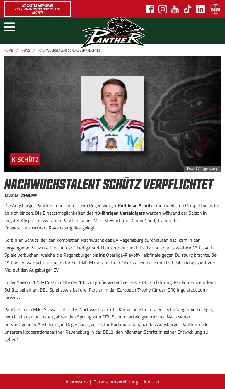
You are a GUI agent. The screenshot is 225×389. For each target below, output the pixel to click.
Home (8, 50)
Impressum (77, 381)
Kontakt (152, 381)
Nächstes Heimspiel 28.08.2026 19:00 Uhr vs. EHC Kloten (37, 9)
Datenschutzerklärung (115, 381)
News (25, 50)
